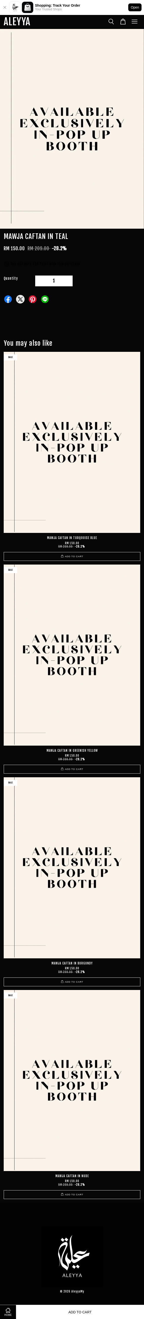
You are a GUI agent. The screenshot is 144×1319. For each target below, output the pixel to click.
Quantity (11, 278)
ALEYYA (17, 22)
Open (135, 7)
